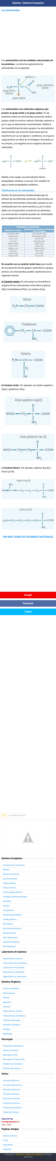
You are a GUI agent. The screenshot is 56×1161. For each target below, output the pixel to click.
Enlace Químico (9, 888)
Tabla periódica (9, 883)
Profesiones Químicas (12, 1107)
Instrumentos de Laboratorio (15, 963)
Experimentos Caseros (12, 958)
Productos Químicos (11, 1103)
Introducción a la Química (14, 865)
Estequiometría (9, 933)
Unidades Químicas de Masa (15, 897)
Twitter (28, 611)
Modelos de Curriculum (13, 1064)
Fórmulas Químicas (11, 1094)
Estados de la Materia (12, 915)
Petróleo (6, 1029)
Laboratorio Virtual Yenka (13, 967)
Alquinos (6, 1007)
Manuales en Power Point (14, 1059)
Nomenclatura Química (13, 892)
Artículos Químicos (11, 1080)
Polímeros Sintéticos (12, 1025)
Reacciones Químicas (12, 928)
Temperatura (8, 910)
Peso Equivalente (10, 937)
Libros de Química (10, 1050)
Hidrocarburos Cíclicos (12, 1011)
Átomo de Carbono (11, 988)
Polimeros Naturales (17, 815)
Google (28, 595)
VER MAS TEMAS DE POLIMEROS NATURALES (28, 536)
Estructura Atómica (11, 874)
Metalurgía (7, 1034)
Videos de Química (11, 1112)
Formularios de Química (13, 1046)
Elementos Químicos (11, 1089)
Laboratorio (8, 1145)
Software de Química (12, 1068)
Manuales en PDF (10, 1055)
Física (5, 1140)
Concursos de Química (12, 1085)
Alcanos (6, 998)
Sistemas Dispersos (11, 942)
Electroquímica (9, 946)
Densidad (7, 901)
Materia (6, 869)
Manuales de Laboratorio (13, 972)
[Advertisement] (28, 33)
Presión (6, 906)
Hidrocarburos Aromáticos (14, 1016)
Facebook (28, 603)
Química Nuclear (10, 879)
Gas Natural (8, 924)
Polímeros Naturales (11, 1020)
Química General (10, 1136)
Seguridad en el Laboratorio (14, 976)
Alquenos (7, 1002)
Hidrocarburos (9, 993)
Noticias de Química (11, 1098)
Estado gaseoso (10, 919)
